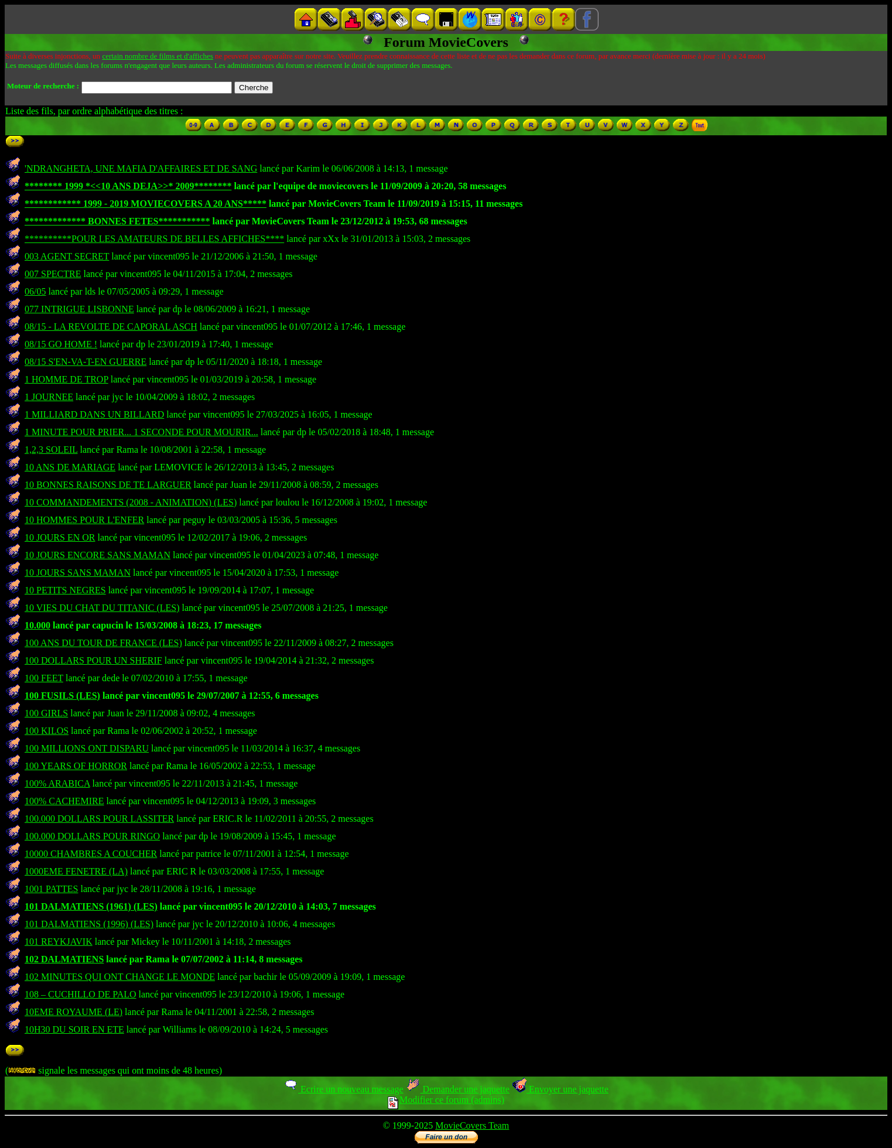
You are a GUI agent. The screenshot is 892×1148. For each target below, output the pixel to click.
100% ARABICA (57, 783)
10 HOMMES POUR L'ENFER (84, 520)
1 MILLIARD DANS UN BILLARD (94, 414)
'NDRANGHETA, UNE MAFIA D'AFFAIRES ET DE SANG (141, 168)
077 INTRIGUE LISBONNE (79, 309)
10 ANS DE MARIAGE (70, 467)
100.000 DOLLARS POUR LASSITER (99, 819)
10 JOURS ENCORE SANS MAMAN (97, 555)
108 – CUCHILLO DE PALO (80, 994)
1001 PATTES (51, 889)
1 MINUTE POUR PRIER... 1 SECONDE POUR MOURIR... (141, 432)
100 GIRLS (46, 713)
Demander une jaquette (458, 1089)
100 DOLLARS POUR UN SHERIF (93, 660)
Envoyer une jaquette (560, 1089)
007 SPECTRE (53, 274)
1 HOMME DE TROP (66, 379)
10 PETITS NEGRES (65, 590)
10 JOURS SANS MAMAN (78, 573)
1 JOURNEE (49, 397)
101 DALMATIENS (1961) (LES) (91, 906)
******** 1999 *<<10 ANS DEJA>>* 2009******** (128, 186)
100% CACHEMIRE (64, 801)
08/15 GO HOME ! (61, 344)
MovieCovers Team (472, 1125)
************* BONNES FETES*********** (117, 221)
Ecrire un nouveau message (343, 1089)
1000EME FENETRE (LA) (76, 871)
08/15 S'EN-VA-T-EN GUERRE (85, 362)
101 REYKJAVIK (59, 942)
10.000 (37, 625)
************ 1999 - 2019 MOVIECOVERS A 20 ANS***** (145, 204)
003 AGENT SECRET (67, 256)
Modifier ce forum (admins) (446, 1100)
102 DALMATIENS (64, 959)
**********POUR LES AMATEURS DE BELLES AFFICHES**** (154, 239)
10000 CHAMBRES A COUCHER (91, 854)
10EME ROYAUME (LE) (73, 1012)
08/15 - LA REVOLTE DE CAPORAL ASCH (111, 327)
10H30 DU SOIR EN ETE (74, 1029)
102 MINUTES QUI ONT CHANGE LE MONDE (120, 977)
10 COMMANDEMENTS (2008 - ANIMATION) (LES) (131, 502)
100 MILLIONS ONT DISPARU (87, 748)
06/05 (35, 291)
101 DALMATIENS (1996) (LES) (89, 924)
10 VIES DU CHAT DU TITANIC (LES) (102, 608)
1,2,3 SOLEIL (51, 450)
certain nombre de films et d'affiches (157, 56)
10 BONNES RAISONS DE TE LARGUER (108, 485)
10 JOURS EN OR (60, 537)
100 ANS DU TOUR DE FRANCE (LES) (103, 643)
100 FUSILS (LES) (62, 696)
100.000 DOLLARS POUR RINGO (92, 836)
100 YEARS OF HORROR (76, 766)
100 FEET (44, 678)
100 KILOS (47, 731)
